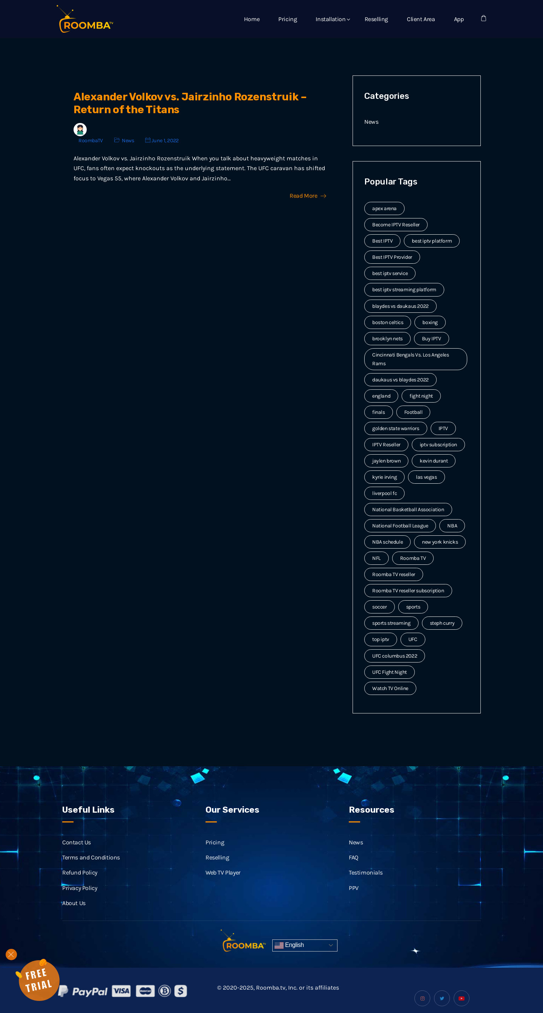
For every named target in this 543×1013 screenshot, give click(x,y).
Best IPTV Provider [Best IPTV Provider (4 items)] (392, 257)
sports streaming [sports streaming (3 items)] (391, 623)
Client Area (421, 19)
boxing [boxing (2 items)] (430, 322)
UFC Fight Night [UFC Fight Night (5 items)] (389, 672)
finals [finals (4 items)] (378, 412)
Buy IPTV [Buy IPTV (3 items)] (431, 338)
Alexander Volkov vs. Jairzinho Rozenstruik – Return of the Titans (190, 103)
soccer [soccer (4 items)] (379, 607)
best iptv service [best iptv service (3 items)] (390, 273)
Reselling (376, 19)
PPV (354, 896)
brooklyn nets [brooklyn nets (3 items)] (387, 338)
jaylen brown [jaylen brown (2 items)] (386, 461)
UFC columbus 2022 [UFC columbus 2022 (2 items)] (394, 656)
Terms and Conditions (91, 865)
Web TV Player (223, 881)
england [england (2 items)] (381, 396)
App (459, 19)
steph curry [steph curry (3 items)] (442, 623)
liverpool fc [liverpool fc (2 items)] (384, 493)
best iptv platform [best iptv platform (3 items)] (432, 241)
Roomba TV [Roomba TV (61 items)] (413, 558)
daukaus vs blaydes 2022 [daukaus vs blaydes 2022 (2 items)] (400, 380)
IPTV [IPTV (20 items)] (443, 428)
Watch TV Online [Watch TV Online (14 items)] (390, 688)
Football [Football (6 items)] (413, 412)
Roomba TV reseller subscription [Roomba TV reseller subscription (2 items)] (408, 590)
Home (251, 19)
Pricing (287, 19)
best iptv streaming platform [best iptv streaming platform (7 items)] (404, 289)
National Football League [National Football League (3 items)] (400, 526)
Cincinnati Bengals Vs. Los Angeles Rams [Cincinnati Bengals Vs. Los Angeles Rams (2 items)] (410, 359)
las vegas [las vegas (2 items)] (426, 477)
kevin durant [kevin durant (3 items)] (434, 461)
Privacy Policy (79, 896)
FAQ (353, 865)
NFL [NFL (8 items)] (376, 558)
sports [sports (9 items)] (413, 607)
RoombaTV (90, 140)
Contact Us (76, 850)
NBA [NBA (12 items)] (452, 526)
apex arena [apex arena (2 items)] (384, 208)
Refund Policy (79, 881)
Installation (330, 19)
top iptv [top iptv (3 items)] (380, 639)
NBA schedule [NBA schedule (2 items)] (387, 542)
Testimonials (365, 881)
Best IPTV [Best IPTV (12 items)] (382, 241)
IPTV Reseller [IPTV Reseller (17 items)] (386, 444)
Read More (308, 196)
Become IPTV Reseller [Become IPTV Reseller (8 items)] (396, 224)
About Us (74, 911)
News (128, 140)
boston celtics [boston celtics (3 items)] (387, 322)
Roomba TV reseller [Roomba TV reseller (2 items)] (393, 574)
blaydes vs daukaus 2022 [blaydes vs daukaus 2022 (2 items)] (400, 306)
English (289, 945)
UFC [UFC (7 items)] (412, 639)
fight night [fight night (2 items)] (421, 396)
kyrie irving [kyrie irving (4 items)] (384, 477)
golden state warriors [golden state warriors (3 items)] (395, 428)
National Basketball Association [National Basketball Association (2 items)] (408, 509)
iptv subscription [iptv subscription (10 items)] (438, 444)
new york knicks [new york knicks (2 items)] (440, 542)
